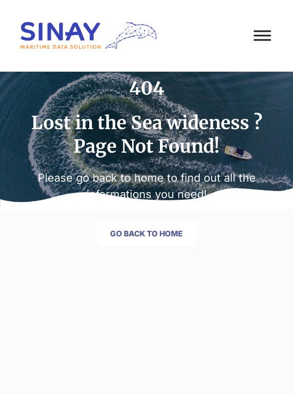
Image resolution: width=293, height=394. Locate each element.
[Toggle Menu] (262, 35)
